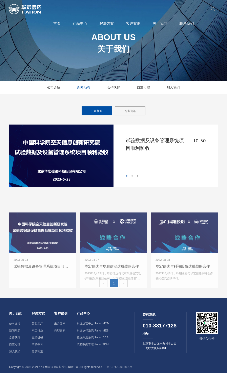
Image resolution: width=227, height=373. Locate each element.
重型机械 (37, 337)
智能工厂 (37, 323)
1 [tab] (126, 176)
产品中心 (80, 23)
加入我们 (173, 87)
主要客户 (59, 323)
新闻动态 (83, 87)
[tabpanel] (113, 156)
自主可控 (143, 87)
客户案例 (133, 23)
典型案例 (59, 330)
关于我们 (160, 23)
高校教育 (37, 344)
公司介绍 (53, 87)
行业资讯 (130, 111)
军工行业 (37, 330)
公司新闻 (96, 111)
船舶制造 (37, 351)
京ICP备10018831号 (120, 367)
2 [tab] (132, 176)
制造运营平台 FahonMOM (93, 323)
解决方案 (106, 23)
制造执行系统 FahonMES (93, 330)
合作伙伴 (113, 87)
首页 (57, 23)
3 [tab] (137, 176)
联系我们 (186, 23)
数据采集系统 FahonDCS (92, 337)
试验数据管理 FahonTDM (93, 344)
